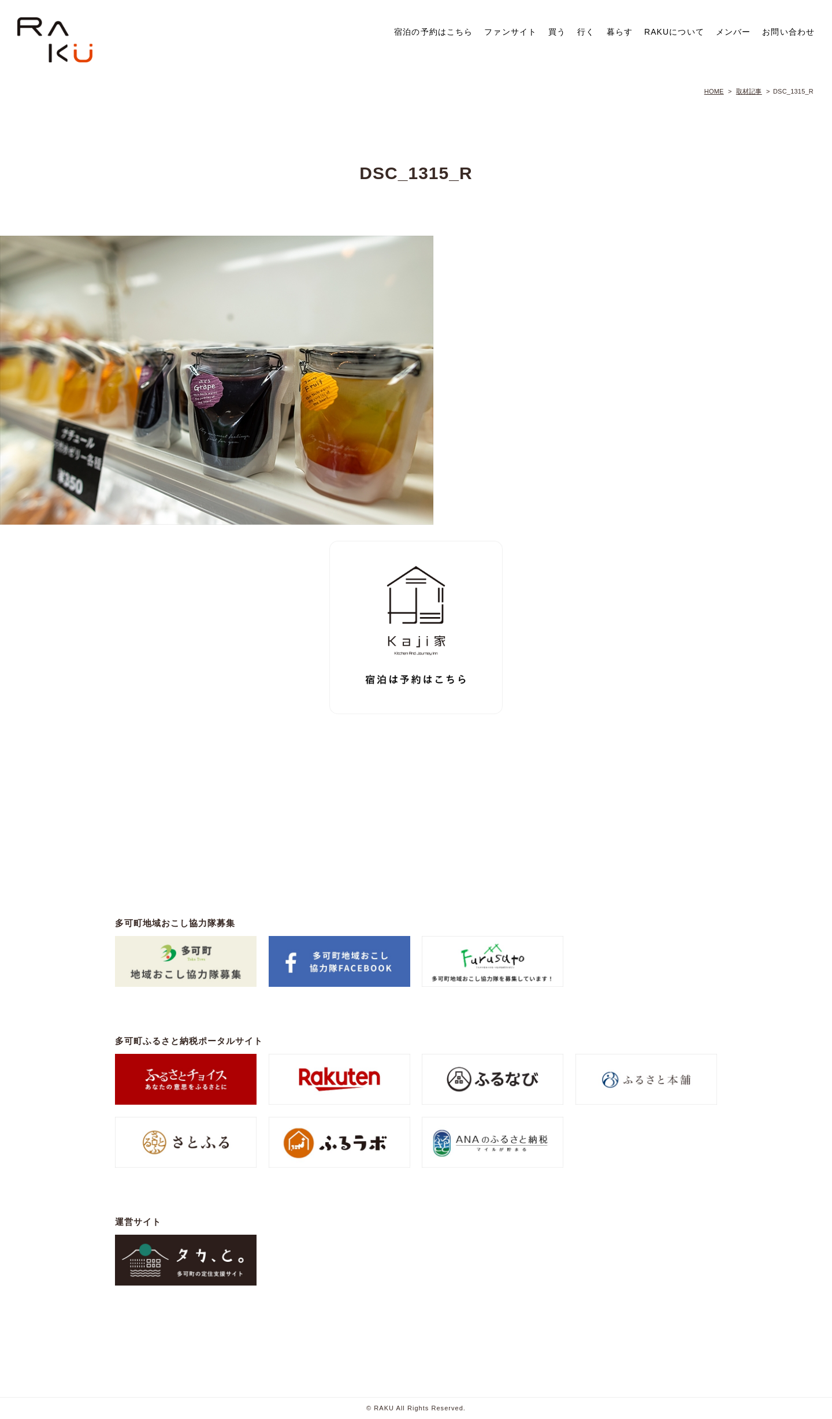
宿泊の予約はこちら (433, 31)
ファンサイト (510, 31)
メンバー (733, 31)
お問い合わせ (788, 31)
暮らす (620, 31)
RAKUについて (674, 31)
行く (586, 31)
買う (557, 31)
